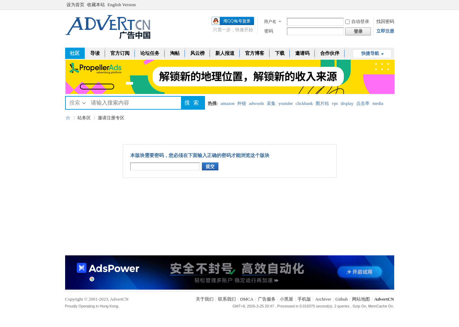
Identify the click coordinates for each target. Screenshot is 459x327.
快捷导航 (370, 53)
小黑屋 (286, 299)
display (347, 103)
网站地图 (361, 299)
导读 (95, 53)
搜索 (74, 103)
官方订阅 (120, 53)
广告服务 (267, 299)
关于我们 (205, 299)
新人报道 (224, 53)
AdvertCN (384, 299)
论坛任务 (149, 53)
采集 (271, 103)
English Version (122, 4)
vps (335, 103)
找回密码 (385, 21)
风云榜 (197, 53)
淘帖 (175, 53)
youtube (285, 103)
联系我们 (227, 299)
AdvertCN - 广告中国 (68, 118)
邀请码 (302, 53)
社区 (75, 53)
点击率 (363, 103)
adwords (256, 103)
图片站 (322, 103)
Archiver (323, 299)
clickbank (304, 103)
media (377, 103)
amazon (227, 103)
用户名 (270, 21)
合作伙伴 (329, 53)
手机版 (304, 299)
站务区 (84, 117)
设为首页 (75, 4)
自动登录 (357, 21)
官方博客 (254, 53)
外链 (241, 103)
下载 (280, 53)
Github (341, 299)
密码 (268, 31)
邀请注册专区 (111, 117)
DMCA (246, 299)
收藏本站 (96, 4)
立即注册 (385, 31)
